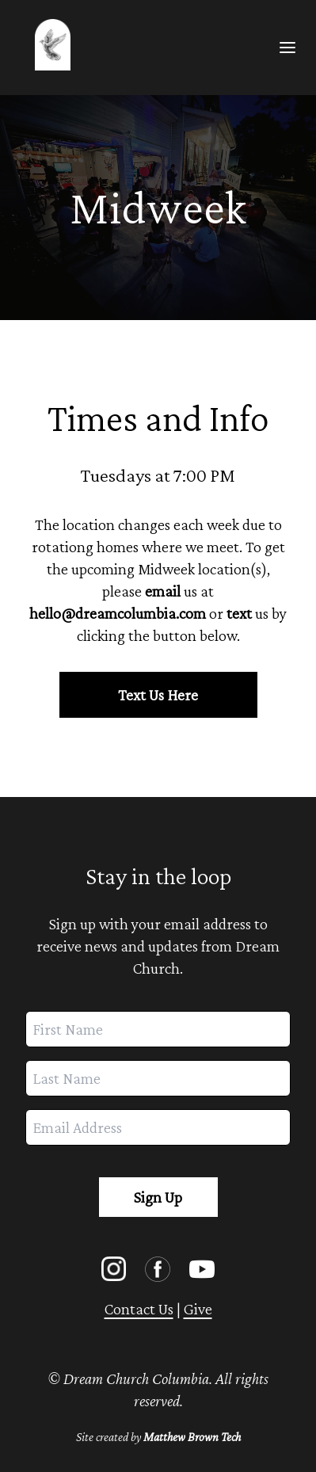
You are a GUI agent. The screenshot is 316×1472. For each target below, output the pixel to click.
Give (198, 1309)
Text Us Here (158, 695)
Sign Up (158, 1197)
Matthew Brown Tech (192, 1436)
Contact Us (139, 1309)
